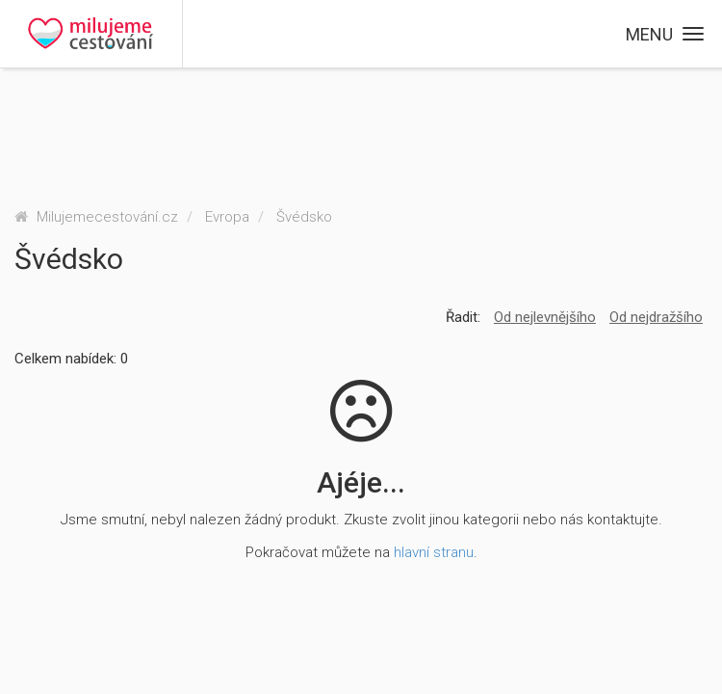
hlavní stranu (434, 552)
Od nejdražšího (656, 317)
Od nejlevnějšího (545, 317)
